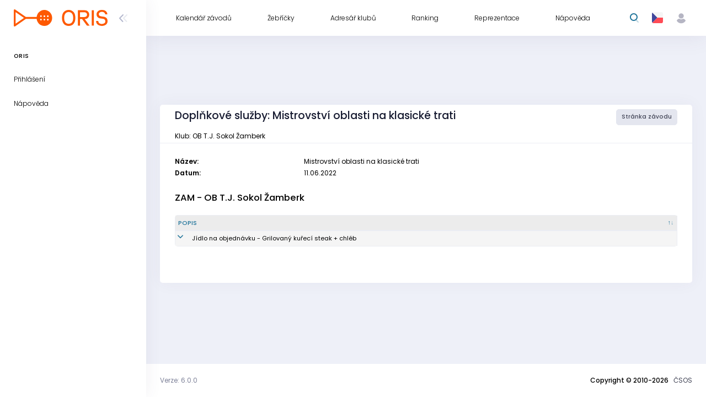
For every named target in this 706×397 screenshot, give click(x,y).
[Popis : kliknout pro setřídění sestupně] (283, 223)
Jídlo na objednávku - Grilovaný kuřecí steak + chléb (260, 238)
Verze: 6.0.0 (178, 380)
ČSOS (682, 380)
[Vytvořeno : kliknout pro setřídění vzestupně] (567, 223)
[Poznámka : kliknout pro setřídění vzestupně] (641, 223)
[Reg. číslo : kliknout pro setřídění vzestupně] (494, 223)
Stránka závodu (647, 116)
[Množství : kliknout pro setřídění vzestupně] (425, 223)
